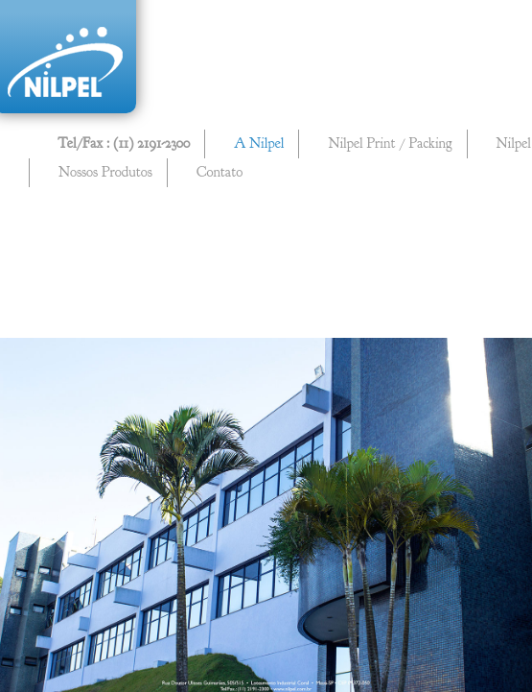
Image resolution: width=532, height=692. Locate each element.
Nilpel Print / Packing (389, 143)
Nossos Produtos (105, 172)
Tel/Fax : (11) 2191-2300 (124, 143)
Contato (220, 172)
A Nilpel (259, 143)
